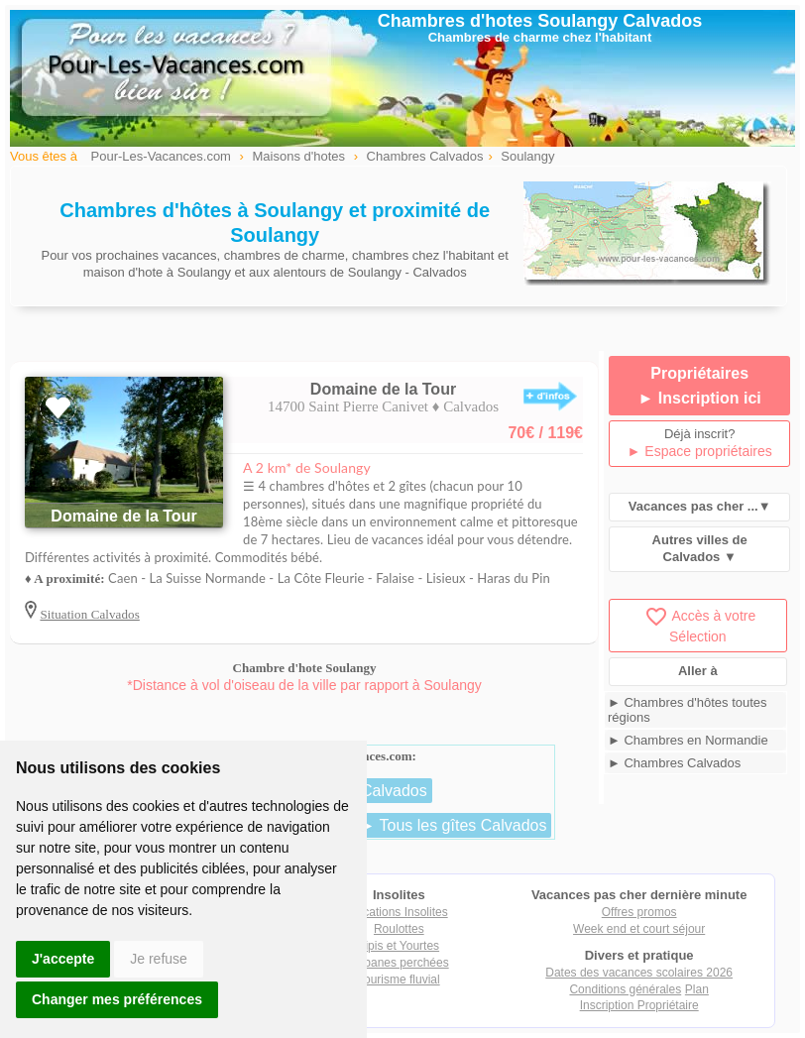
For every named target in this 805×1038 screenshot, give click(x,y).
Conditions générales (625, 989)
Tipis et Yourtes (399, 946)
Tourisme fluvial (399, 979)
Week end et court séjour (639, 929)
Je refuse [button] (158, 959)
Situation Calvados (89, 614)
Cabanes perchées (399, 963)
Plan (697, 989)
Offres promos (639, 912)
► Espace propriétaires (700, 451)
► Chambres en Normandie (688, 740)
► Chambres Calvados (674, 762)
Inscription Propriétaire (639, 1005)
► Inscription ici (699, 398)
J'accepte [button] (63, 959)
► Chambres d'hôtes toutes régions (687, 710)
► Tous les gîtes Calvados (452, 825)
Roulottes (399, 929)
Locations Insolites (399, 912)
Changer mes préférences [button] (117, 999)
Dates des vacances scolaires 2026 (639, 973)
